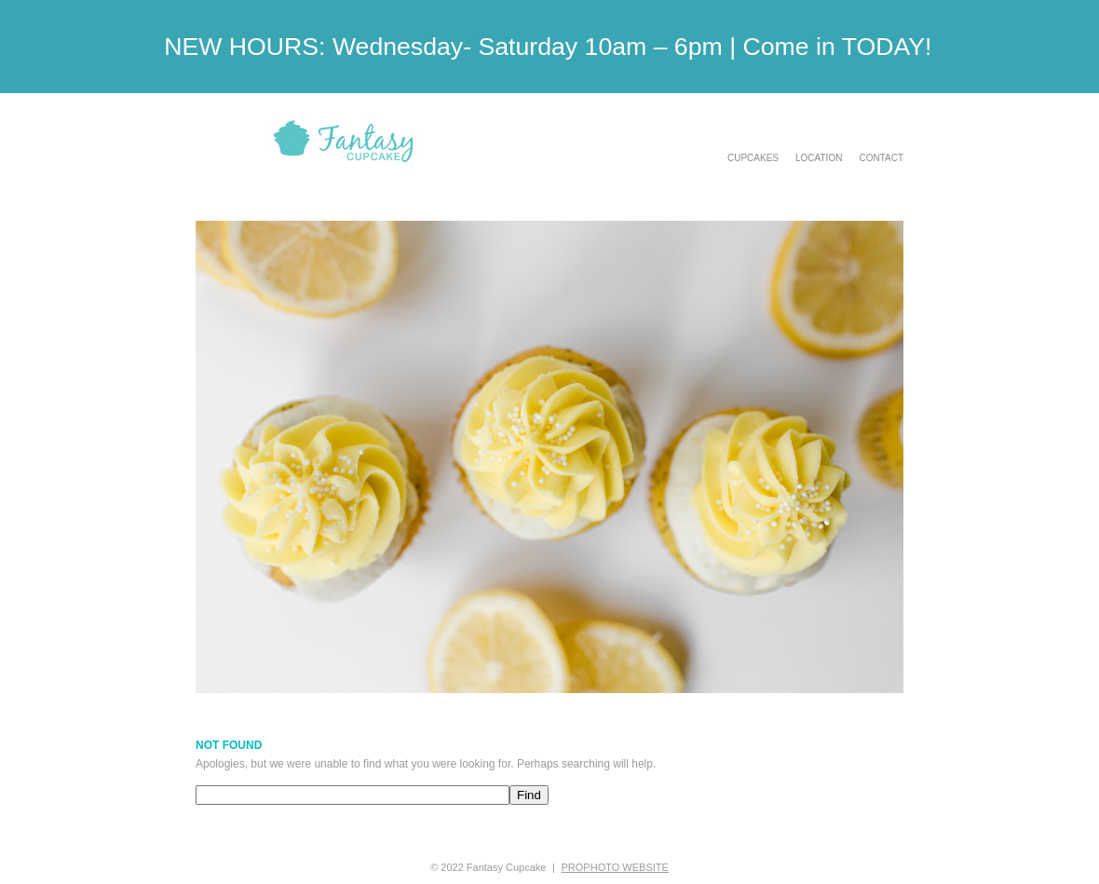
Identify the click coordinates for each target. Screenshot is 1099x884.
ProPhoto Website (615, 867)
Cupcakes (753, 158)
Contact (881, 158)
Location (818, 158)
